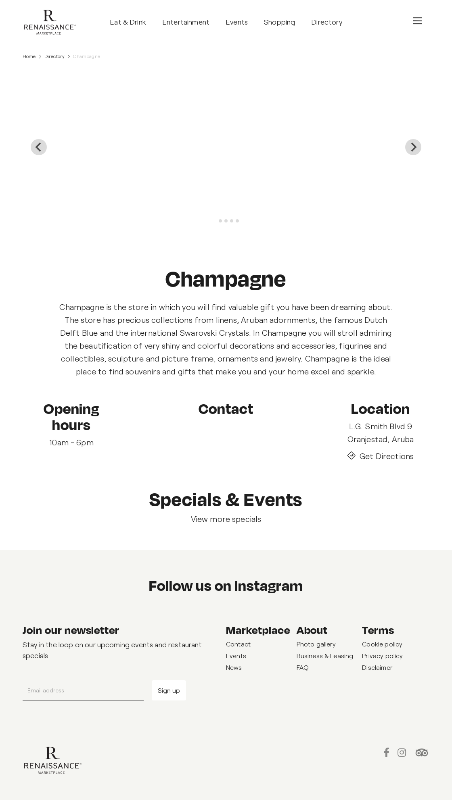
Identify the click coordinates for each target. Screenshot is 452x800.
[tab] (214, 221)
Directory (54, 56)
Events (236, 655)
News (234, 667)
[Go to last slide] (39, 147)
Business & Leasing (325, 655)
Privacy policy (382, 655)
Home (29, 56)
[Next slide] (413, 147)
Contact (238, 644)
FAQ (303, 667)
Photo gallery (316, 644)
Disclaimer (377, 667)
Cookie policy (382, 644)
